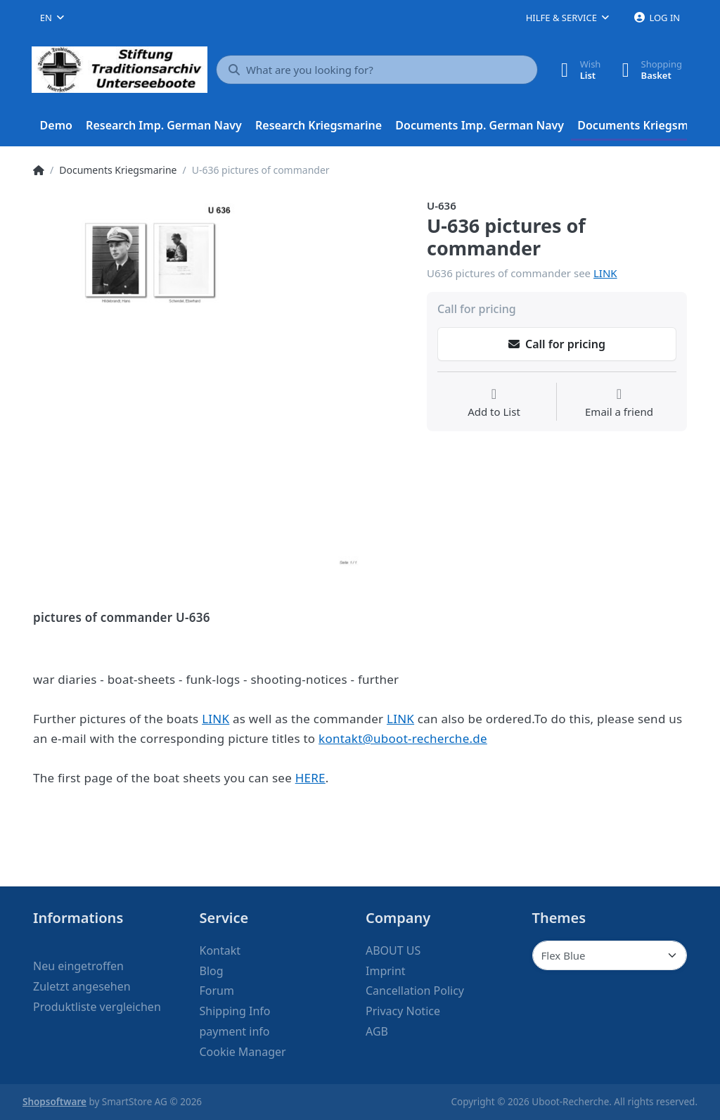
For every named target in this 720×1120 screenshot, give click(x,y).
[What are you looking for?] (377, 69)
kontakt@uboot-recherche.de (403, 738)
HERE (310, 778)
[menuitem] (56, 126)
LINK (605, 273)
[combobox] (52, 17)
